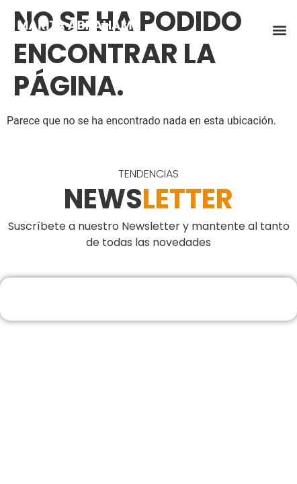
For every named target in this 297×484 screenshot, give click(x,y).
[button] (279, 30)
